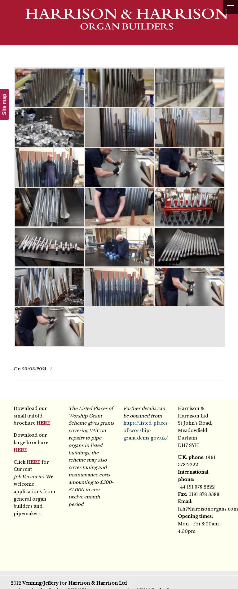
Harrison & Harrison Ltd (122, 22)
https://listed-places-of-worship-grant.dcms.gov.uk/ (146, 430)
